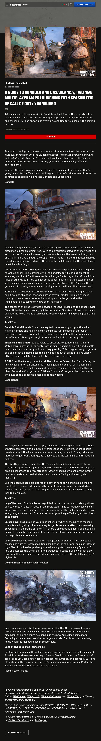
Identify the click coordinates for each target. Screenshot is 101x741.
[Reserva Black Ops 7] (84, 4)
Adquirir (50, 137)
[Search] (71, 4)
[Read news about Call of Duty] (26, 4)
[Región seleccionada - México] (64, 4)
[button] (7, 4)
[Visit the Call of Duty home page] (15, 5)
